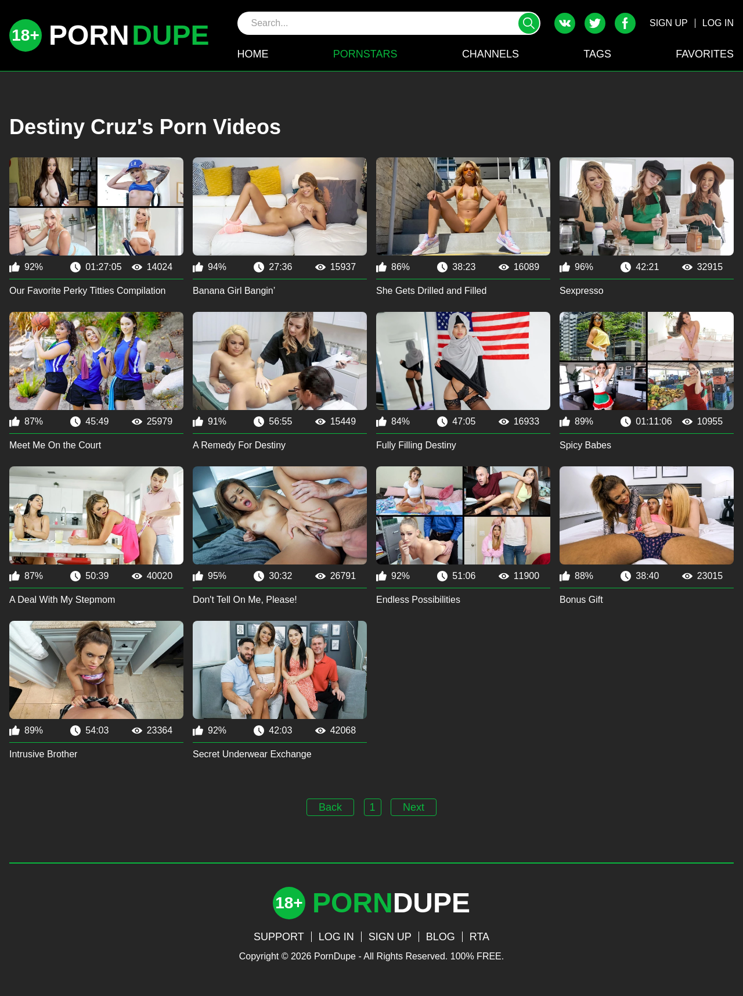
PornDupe (335, 956)
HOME (253, 54)
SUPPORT (279, 937)
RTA (479, 937)
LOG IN (718, 23)
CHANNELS (490, 54)
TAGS (597, 54)
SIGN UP (669, 23)
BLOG (440, 937)
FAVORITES (705, 54)
